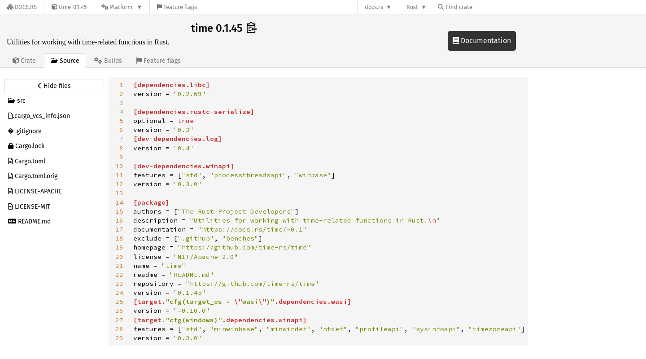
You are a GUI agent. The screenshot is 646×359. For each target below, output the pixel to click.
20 (119, 257)
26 (119, 310)
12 (119, 184)
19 (119, 247)
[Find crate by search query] (482, 7)
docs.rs (374, 7)
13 (119, 193)
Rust (412, 7)
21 (119, 266)
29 (119, 338)
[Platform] (121, 7)
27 (119, 320)
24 (119, 293)
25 (119, 302)
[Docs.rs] (22, 7)
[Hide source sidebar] (54, 86)
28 (119, 329)
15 (119, 211)
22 (119, 275)
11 (119, 175)
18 (119, 238)
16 (119, 220)
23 (119, 284)
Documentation (482, 40)
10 (119, 166)
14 (119, 202)
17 (119, 229)
